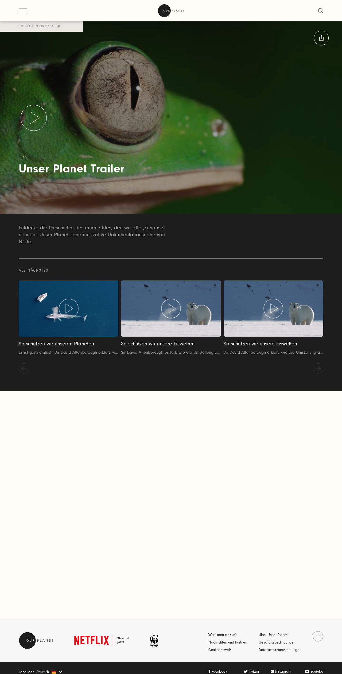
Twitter (254, 672)
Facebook (219, 672)
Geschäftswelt (219, 650)
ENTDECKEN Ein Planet (37, 26)
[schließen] (320, 10)
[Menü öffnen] (23, 11)
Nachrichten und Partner (227, 643)
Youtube (316, 672)
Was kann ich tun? (222, 635)
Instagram (283, 672)
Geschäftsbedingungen (277, 643)
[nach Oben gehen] (318, 636)
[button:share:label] (321, 38)
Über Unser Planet (273, 635)
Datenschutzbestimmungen (280, 650)
